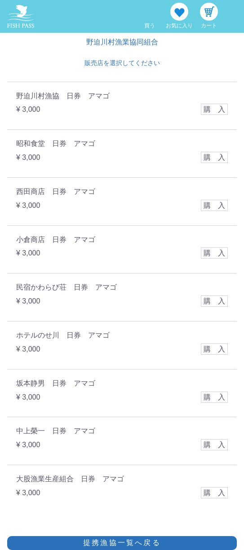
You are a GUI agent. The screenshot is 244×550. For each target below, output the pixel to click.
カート (209, 25)
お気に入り (179, 25)
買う (149, 25)
